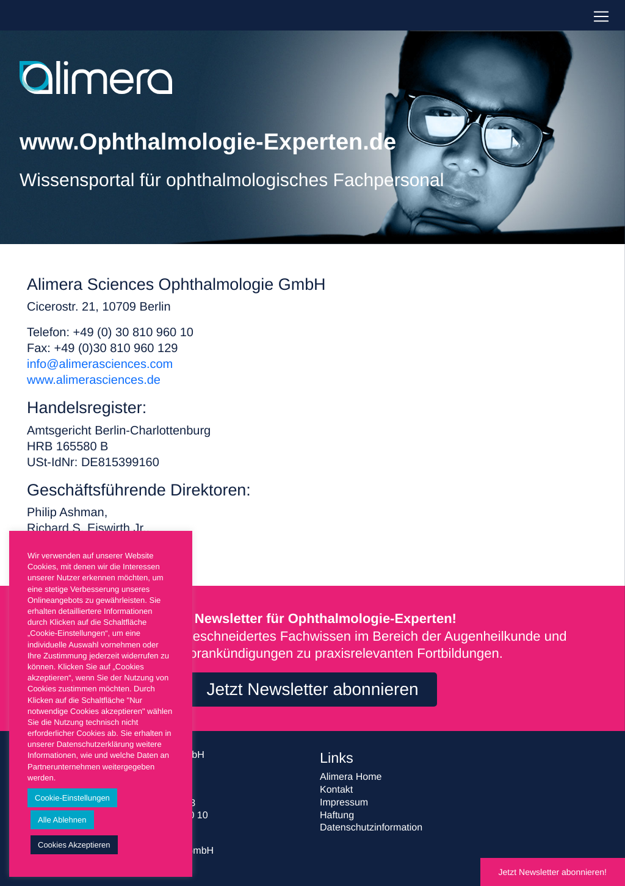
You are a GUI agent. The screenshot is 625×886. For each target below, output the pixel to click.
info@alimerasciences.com (100, 364)
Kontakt (336, 790)
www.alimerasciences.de (94, 380)
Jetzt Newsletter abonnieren (312, 689)
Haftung (337, 815)
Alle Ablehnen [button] (62, 819)
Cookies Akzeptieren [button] (74, 844)
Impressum (344, 803)
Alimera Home (350, 777)
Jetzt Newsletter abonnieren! (553, 872)
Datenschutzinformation (371, 828)
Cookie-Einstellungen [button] (72, 797)
